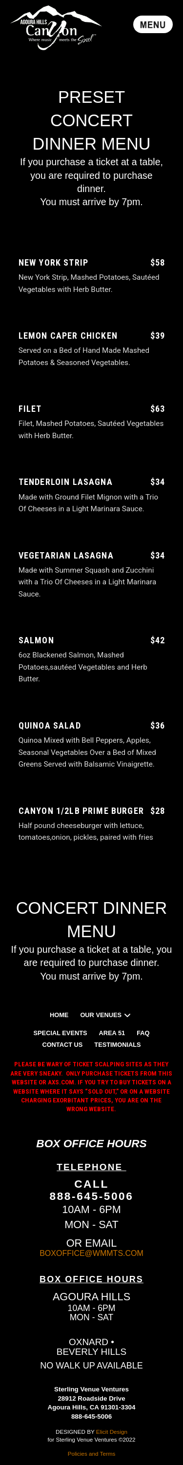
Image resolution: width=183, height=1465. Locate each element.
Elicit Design (111, 1431)
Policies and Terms (92, 1453)
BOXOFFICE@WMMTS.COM (91, 1253)
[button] (153, 24)
